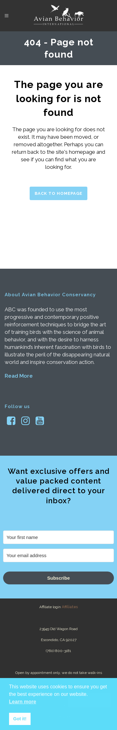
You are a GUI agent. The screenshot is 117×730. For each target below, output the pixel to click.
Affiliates (70, 607)
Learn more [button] (22, 701)
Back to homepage (58, 193)
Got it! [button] (19, 718)
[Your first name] (58, 537)
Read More (19, 376)
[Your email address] (58, 555)
